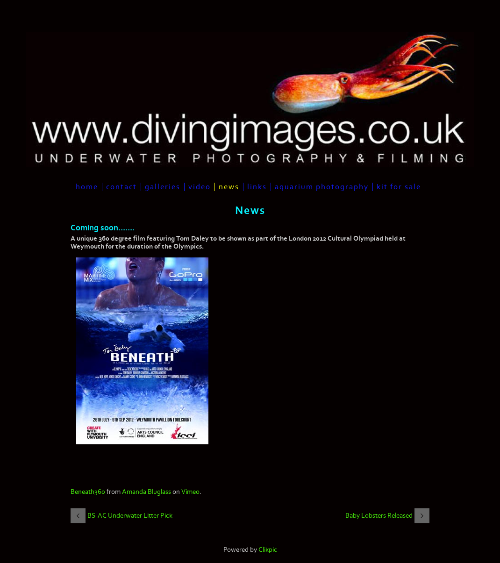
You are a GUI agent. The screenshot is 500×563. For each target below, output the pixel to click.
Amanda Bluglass (146, 492)
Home (87, 187)
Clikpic (267, 550)
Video (199, 187)
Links (257, 187)
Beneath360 (88, 492)
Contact (121, 187)
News (229, 187)
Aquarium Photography (322, 187)
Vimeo (190, 492)
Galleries (162, 187)
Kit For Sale (399, 187)
